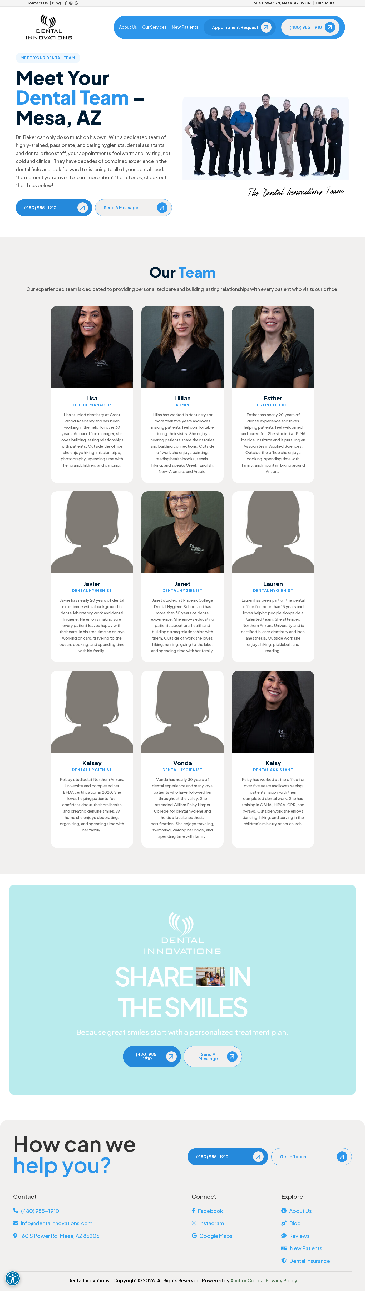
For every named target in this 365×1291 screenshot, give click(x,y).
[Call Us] (93, 1211)
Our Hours (325, 3)
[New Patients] (316, 1248)
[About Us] (316, 1211)
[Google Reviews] (76, 3)
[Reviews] (316, 1236)
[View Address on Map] (93, 1236)
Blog (56, 3)
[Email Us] (93, 1223)
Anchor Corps (246, 1280)
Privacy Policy (281, 1280)
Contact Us (37, 3)
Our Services (153, 27)
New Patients (184, 27)
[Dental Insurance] (316, 1261)
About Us (127, 27)
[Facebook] (66, 3)
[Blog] (316, 1223)
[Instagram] (70, 3)
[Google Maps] (227, 1236)
